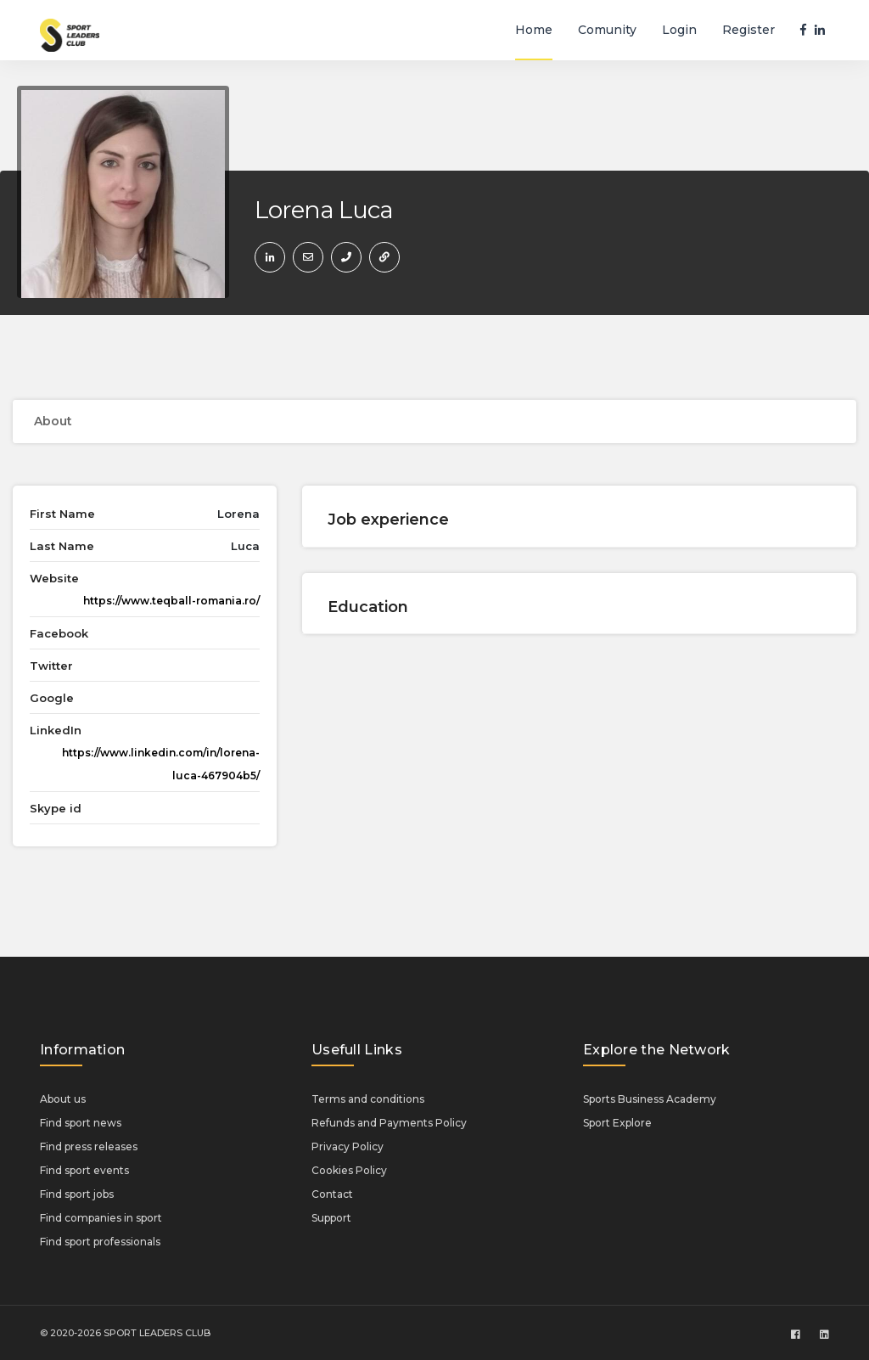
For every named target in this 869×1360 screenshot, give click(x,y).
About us (63, 1099)
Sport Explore (617, 1122)
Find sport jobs (77, 1194)
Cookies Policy (349, 1170)
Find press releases (88, 1146)
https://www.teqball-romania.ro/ (171, 600)
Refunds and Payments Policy (389, 1122)
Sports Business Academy (649, 1099)
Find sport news (80, 1122)
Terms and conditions (367, 1099)
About (53, 421)
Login (679, 29)
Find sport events (84, 1170)
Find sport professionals (100, 1241)
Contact (332, 1194)
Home (533, 29)
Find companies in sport (101, 1217)
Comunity (607, 29)
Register (748, 29)
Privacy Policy (347, 1146)
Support (331, 1217)
